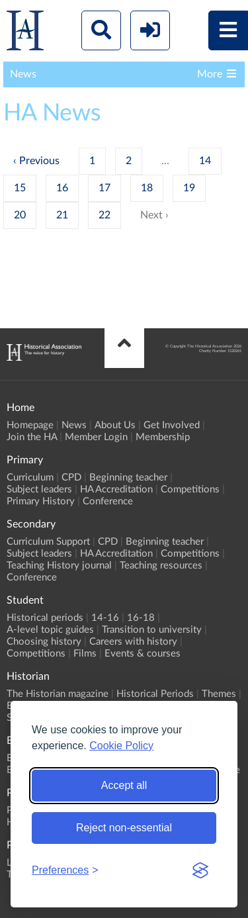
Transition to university (152, 630)
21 (62, 215)
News (74, 425)
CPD (71, 477)
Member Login (96, 437)
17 (104, 188)
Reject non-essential (124, 827)
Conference (108, 501)
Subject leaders (39, 489)
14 (205, 161)
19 (189, 188)
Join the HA (32, 437)
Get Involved (172, 425)
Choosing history (44, 642)
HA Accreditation (116, 489)
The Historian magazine (57, 694)
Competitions (190, 489)
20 (20, 215)
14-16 (105, 618)
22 (104, 215)
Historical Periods (155, 694)
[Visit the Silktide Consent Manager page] (200, 870)
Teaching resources (161, 566)
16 (62, 188)
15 (20, 188)
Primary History (41, 501)
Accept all (124, 785)
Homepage (30, 425)
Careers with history (133, 642)
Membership (163, 437)
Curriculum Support (48, 542)
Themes (219, 694)
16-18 (141, 618)
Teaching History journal (59, 566)
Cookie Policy (121, 745)
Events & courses (142, 654)
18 (147, 188)
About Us (115, 425)
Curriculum (30, 477)
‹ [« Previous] (15, 161)
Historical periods (45, 618)
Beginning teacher (128, 477)
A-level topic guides (50, 630)
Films (85, 654)
